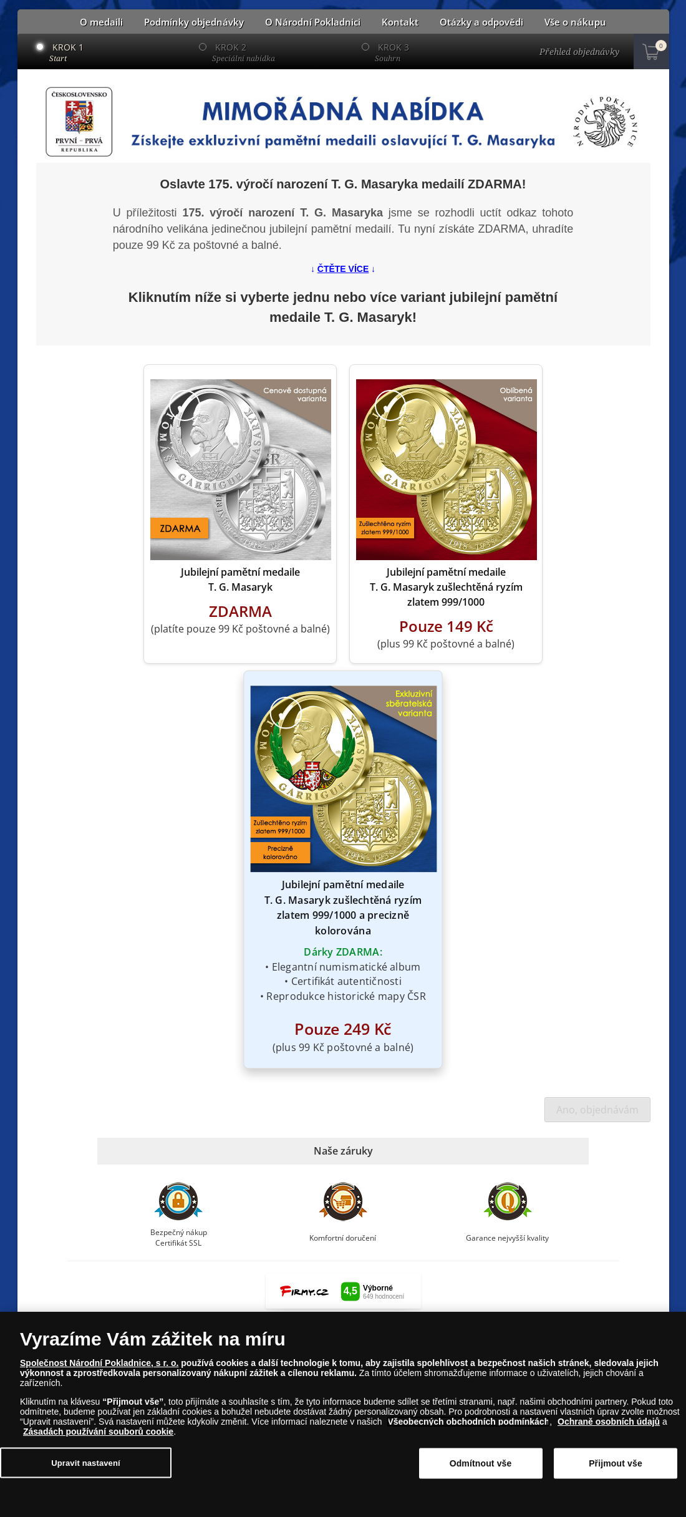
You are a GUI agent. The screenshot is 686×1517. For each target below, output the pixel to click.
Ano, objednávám (597, 1110)
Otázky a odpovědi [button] (481, 22)
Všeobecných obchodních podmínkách (468, 1422)
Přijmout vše (615, 1463)
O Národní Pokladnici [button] (312, 22)
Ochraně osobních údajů (609, 1422)
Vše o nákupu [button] (575, 22)
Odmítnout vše (481, 1463)
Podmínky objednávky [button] (194, 22)
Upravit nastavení (85, 1462)
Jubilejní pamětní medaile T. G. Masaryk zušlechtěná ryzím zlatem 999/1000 (446, 587)
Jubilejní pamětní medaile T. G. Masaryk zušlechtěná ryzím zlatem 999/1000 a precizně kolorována (343, 907)
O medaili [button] (101, 22)
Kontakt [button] (400, 22)
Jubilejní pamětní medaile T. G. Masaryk (240, 579)
